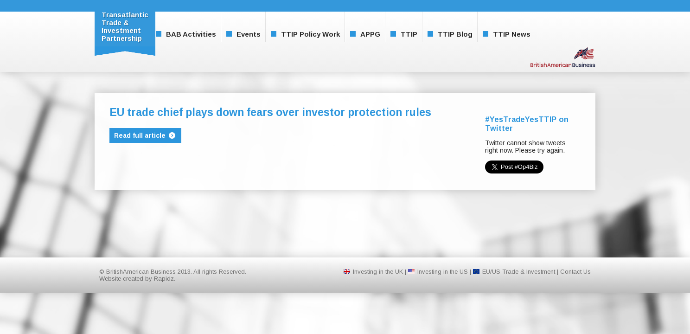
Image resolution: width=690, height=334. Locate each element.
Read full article (145, 135)
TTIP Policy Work (305, 34)
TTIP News (506, 34)
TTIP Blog (450, 34)
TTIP (403, 34)
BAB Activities (186, 34)
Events (243, 34)
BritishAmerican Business (562, 57)
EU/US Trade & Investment (518, 271)
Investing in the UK (378, 271)
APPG (365, 34)
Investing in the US (442, 271)
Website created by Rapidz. (137, 278)
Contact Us (575, 271)
